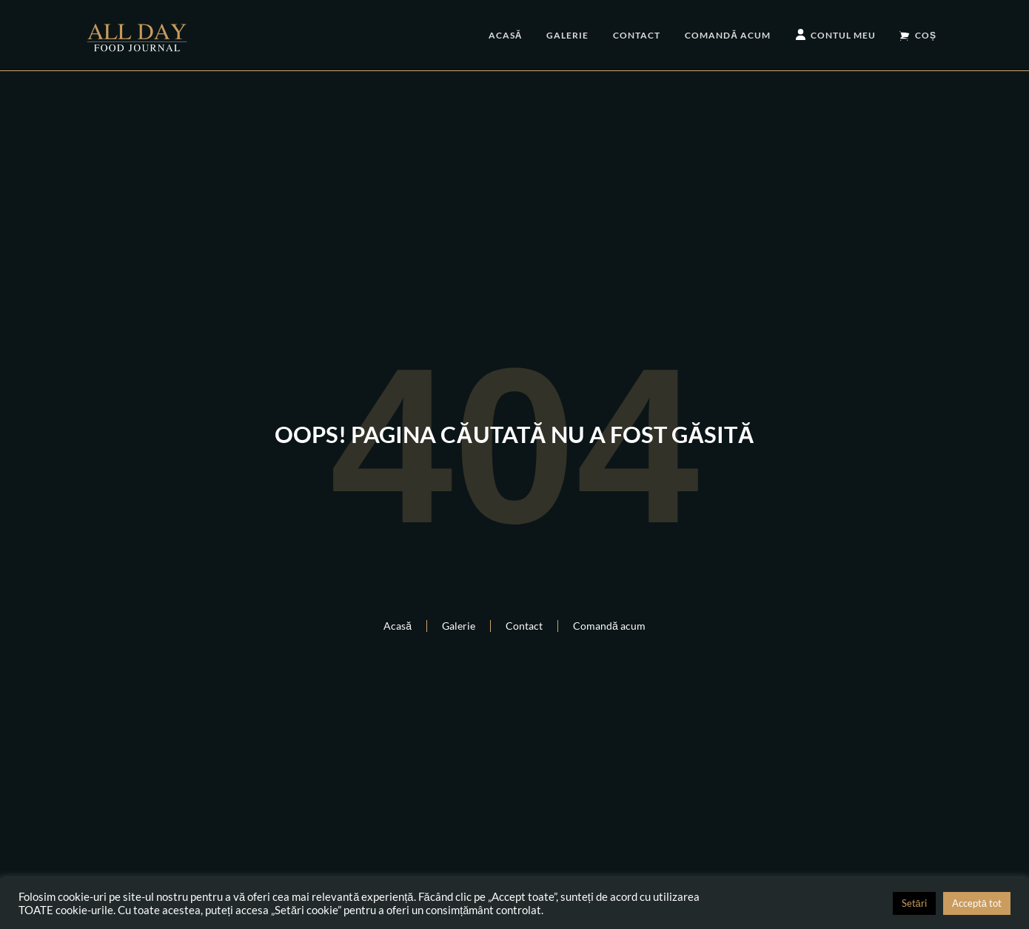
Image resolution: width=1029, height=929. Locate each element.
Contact (636, 35)
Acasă (506, 35)
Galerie (567, 35)
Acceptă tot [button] (977, 903)
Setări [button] (914, 903)
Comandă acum (728, 35)
